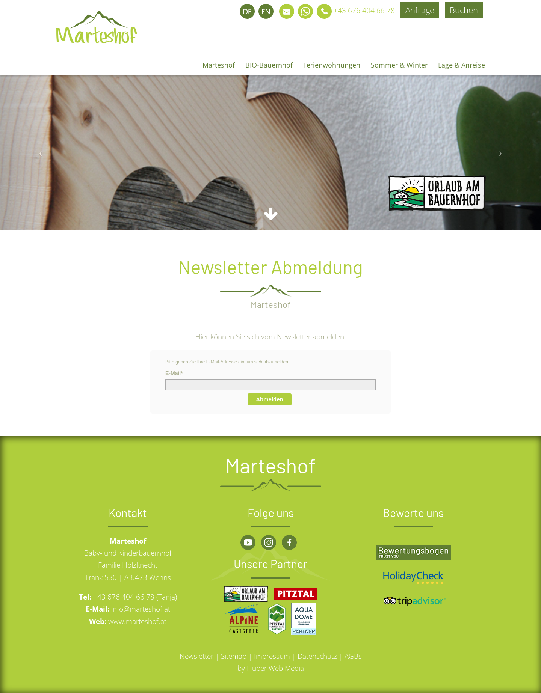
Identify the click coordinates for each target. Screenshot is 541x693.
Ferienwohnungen (331, 64)
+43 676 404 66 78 (355, 10)
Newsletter (196, 656)
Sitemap (233, 656)
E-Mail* (174, 373)
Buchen (464, 9)
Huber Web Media (275, 668)
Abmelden (269, 399)
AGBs (353, 656)
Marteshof (218, 64)
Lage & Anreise (461, 64)
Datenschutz (317, 656)
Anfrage (419, 9)
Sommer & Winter (399, 64)
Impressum (272, 656)
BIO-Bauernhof (269, 64)
